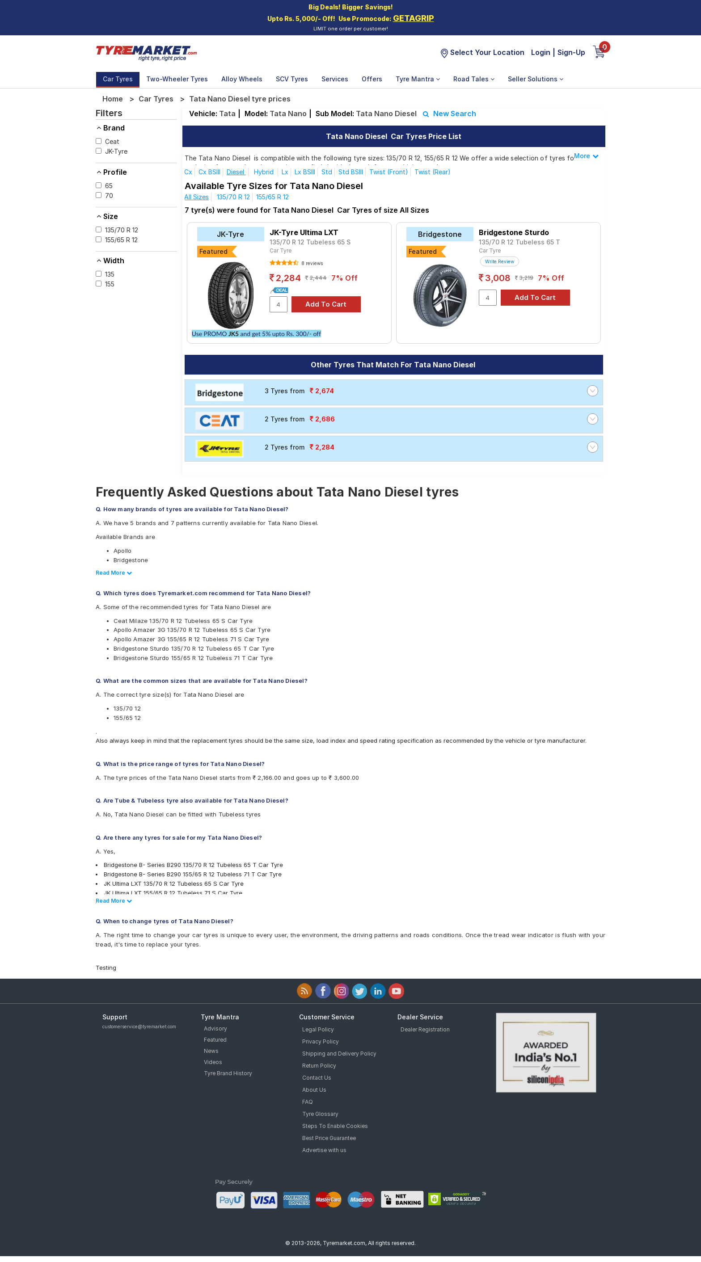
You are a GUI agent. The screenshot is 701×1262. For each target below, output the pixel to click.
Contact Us (316, 1077)
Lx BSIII (305, 172)
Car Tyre (280, 250)
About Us (314, 1089)
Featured (215, 1039)
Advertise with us (324, 1150)
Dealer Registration (425, 1029)
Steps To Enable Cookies (335, 1126)
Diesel (236, 172)
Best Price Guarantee (329, 1138)
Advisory (215, 1028)
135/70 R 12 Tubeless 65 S (310, 242)
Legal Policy (318, 1029)
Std (326, 172)
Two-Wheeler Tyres (177, 79)
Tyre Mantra (418, 79)
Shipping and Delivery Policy (339, 1053)
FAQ (307, 1101)
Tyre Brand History (228, 1073)
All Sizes (196, 197)
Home (112, 98)
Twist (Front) (388, 172)
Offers (372, 79)
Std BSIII (350, 172)
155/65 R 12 (272, 197)
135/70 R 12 (233, 197)
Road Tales (473, 79)
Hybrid (264, 172)
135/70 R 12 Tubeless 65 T (519, 242)
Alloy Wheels (241, 79)
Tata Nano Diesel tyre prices (240, 98)
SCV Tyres (292, 79)
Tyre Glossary (320, 1114)
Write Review (499, 261)
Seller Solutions (535, 79)
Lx (285, 172)
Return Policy (319, 1065)
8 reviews (311, 263)
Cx (188, 172)
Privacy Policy (320, 1041)
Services (334, 79)
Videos (213, 1062)
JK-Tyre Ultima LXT (304, 232)
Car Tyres (118, 79)
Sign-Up (571, 52)
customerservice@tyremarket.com (139, 1026)
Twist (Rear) (432, 172)
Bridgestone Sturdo (514, 232)
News (211, 1050)
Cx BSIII (209, 172)
